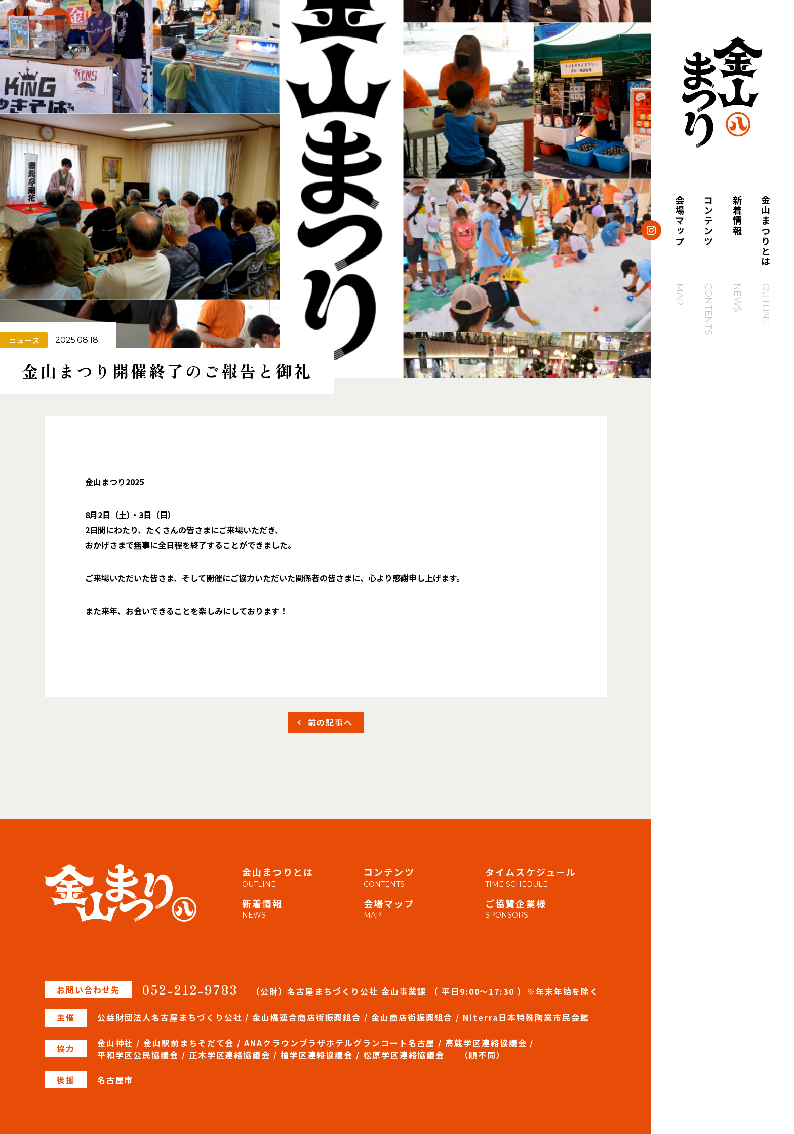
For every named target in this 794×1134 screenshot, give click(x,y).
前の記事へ (330, 722)
